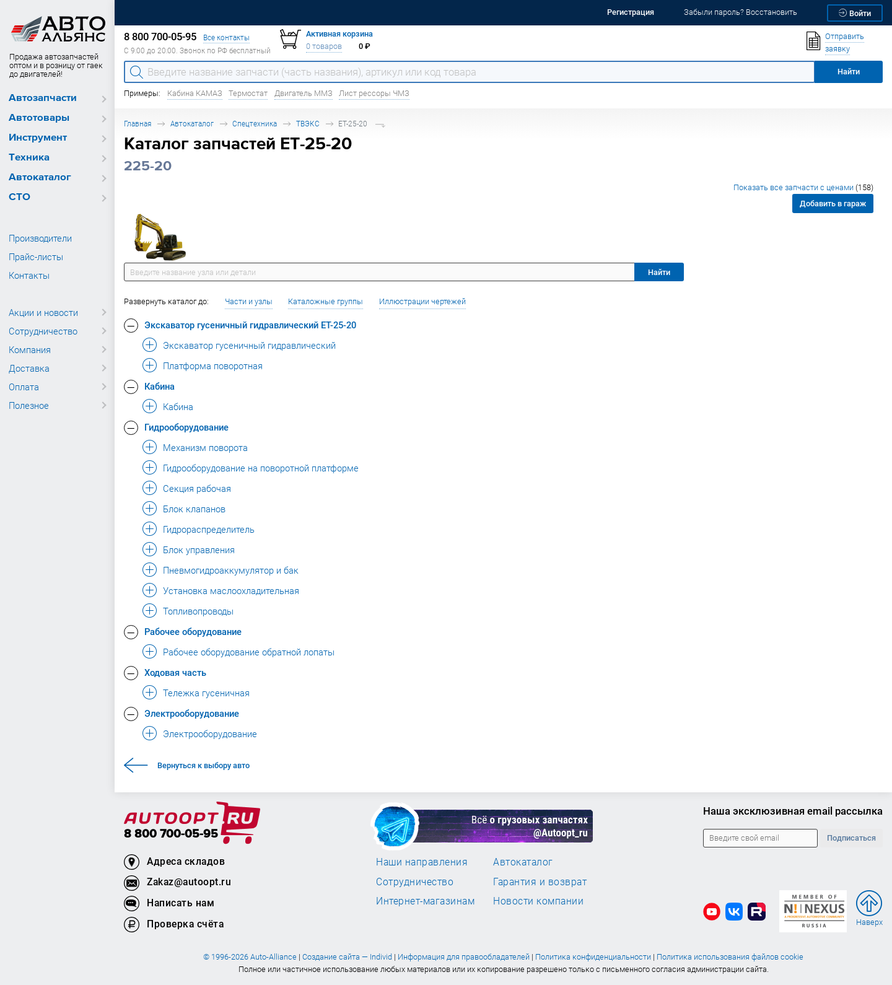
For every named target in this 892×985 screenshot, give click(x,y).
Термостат (248, 93)
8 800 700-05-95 (171, 834)
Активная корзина (339, 33)
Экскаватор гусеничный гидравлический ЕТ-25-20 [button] (250, 324)
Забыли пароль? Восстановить (740, 12)
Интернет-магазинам (425, 901)
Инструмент (38, 138)
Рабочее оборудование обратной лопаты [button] (248, 652)
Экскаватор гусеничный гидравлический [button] (249, 345)
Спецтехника (254, 123)
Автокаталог (40, 177)
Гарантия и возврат (540, 881)
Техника (29, 157)
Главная (137, 123)
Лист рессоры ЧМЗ (374, 93)
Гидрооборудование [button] (186, 427)
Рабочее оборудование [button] (193, 631)
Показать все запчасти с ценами (803, 187)
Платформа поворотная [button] (213, 365)
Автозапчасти (43, 98)
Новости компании (538, 901)
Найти (659, 272)
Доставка (29, 368)
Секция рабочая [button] (197, 488)
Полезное (29, 405)
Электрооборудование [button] (191, 713)
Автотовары (39, 118)
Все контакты (226, 37)
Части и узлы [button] (249, 301)
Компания (30, 349)
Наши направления (422, 862)
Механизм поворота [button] (205, 447)
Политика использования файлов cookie (730, 957)
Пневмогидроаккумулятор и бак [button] (231, 570)
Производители (40, 238)
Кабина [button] (159, 386)
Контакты (29, 275)
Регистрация (630, 12)
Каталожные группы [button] (325, 301)
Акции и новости (43, 312)
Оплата (24, 386)
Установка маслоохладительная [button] (231, 590)
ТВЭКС (308, 123)
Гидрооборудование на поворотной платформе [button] (261, 468)
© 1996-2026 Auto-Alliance (250, 957)
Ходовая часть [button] (175, 672)
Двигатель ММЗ (303, 93)
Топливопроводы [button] (198, 611)
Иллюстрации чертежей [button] (422, 301)
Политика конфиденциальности (593, 957)
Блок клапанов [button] (194, 508)
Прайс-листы (36, 256)
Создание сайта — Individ (347, 957)
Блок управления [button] (199, 549)
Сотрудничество (43, 331)
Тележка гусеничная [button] (206, 692)
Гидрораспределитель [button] (209, 529)
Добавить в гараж (833, 203)
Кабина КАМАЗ (194, 93)
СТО (19, 197)
